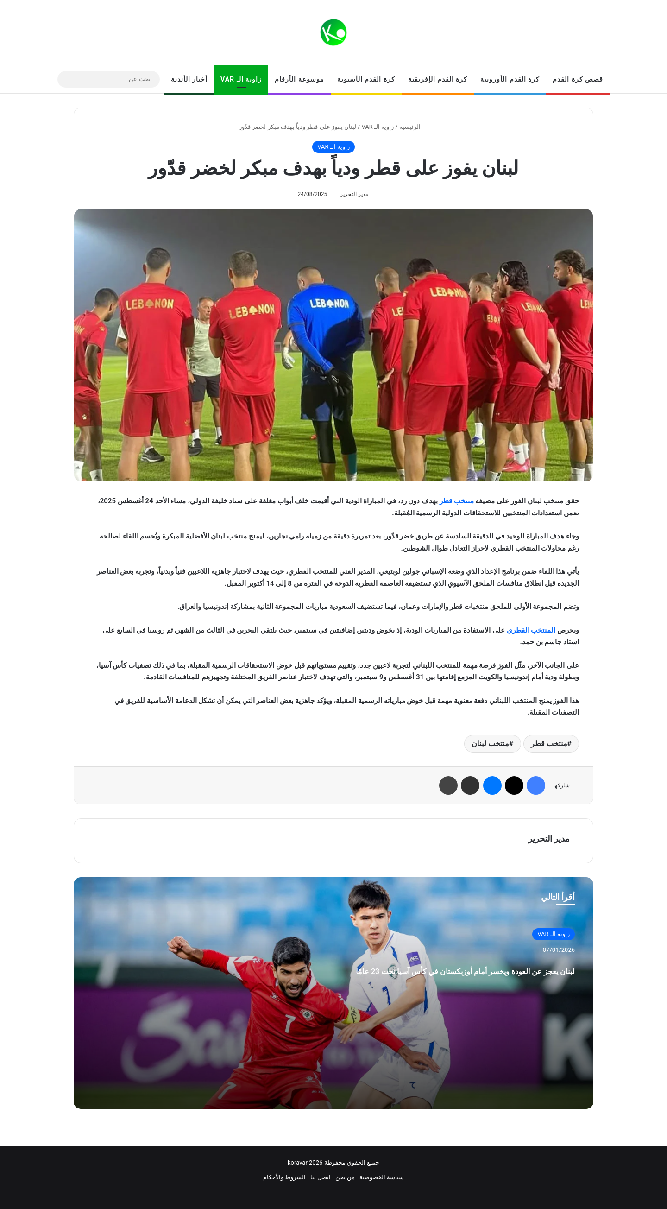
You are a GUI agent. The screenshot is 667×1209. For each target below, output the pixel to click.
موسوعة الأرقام (299, 79)
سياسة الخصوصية (381, 1177)
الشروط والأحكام (284, 1177)
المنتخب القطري (531, 630)
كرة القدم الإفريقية (438, 79)
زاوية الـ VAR (241, 79)
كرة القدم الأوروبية (510, 79)
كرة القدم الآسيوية (366, 79)
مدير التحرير (354, 194)
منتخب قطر (457, 501)
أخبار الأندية (189, 79)
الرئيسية (413, 126)
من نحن (345, 1177)
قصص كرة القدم (578, 79)
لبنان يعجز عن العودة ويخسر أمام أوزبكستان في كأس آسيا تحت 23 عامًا (431, 979)
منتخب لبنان (490, 743)
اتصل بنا (320, 1177)
